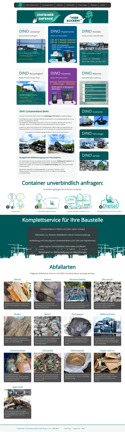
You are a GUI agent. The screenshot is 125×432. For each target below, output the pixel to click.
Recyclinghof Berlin (47, 5)
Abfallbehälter (70, 5)
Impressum (67, 428)
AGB (83, 428)
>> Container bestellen (26, 59)
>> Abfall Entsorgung (25, 101)
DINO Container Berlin (32, 5)
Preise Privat (35, 78)
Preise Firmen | (25, 78)
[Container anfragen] (62, 16)
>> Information (23, 98)
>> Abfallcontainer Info (26, 56)
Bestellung (94, 5)
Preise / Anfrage (82, 5)
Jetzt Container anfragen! (28, 36)
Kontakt (102, 5)
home (20, 5)
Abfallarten (60, 5)
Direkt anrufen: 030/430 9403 (92, 36)
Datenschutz (76, 428)
